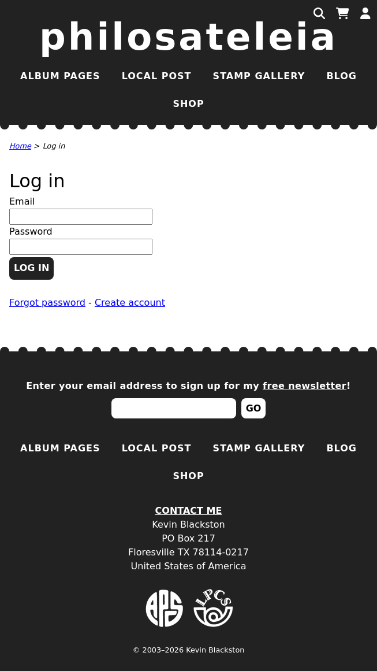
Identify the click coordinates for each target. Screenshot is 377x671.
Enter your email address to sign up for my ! (188, 385)
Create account (130, 302)
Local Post (157, 76)
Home (20, 146)
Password (31, 231)
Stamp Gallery (259, 76)
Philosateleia (188, 37)
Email (22, 201)
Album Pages (60, 76)
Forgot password (47, 302)
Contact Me (188, 510)
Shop (188, 103)
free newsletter (304, 385)
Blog (341, 76)
